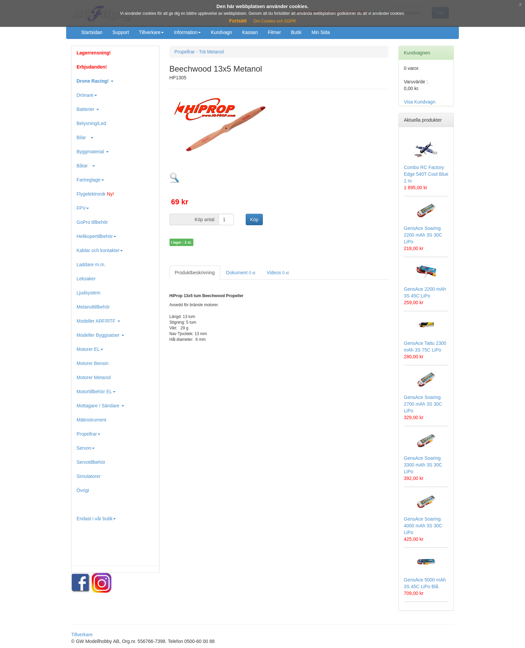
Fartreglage (90, 180)
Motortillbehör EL (96, 391)
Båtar (86, 165)
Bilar (85, 137)
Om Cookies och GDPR (274, 21)
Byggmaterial (93, 151)
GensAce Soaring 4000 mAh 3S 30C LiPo (423, 525)
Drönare (87, 95)
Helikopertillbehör (96, 236)
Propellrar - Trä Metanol (199, 51)
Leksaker (86, 278)
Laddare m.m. (91, 264)
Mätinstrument (91, 419)
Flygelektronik (95, 194)
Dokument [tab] (240, 272)
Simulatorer (89, 476)
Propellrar (88, 434)
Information (187, 32)
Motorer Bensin (92, 363)
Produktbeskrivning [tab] (195, 272)
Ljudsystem (88, 292)
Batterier (88, 109)
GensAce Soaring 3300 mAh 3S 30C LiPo (423, 464)
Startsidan (91, 32)
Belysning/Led (91, 123)
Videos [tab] (278, 272)
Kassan (250, 32)
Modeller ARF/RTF (98, 321)
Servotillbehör (91, 462)
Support (120, 32)
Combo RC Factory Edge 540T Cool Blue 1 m (426, 174)
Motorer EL (90, 349)
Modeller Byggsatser (100, 335)
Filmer (274, 32)
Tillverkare (151, 32)
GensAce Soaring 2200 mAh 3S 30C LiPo (423, 235)
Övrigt (83, 490)
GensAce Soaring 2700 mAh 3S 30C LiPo (423, 404)
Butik (296, 32)
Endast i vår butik (96, 518)
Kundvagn (221, 32)
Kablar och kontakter (100, 250)
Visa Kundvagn (419, 102)
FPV (83, 208)
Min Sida (321, 32)
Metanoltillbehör (93, 307)
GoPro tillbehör (92, 222)
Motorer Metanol (94, 377)
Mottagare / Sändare (100, 405)
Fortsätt (238, 21)
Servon (86, 448)
